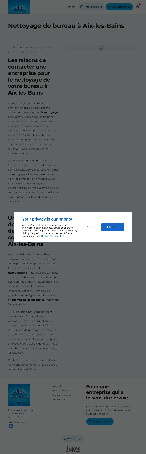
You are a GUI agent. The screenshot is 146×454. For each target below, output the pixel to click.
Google (44, 236)
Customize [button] (91, 227)
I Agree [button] (112, 227)
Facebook (56, 236)
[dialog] (73, 227)
